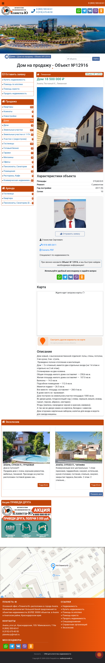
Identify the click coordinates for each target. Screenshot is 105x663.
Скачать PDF (47, 250)
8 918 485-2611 (48, 245)
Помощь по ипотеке (72, 612)
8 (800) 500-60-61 (96, 3)
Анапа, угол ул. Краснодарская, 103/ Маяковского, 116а (29, 625)
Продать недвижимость (74, 618)
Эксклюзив (68, 627)
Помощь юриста (70, 615)
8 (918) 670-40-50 (44, 12)
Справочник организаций (75, 624)
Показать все (96, 494)
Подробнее (43, 485)
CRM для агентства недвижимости (57, 654)
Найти (96, 59)
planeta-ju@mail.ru (11, 634)
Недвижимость (70, 606)
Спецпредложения (72, 621)
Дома (12, 56)
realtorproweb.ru (66, 658)
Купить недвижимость (73, 609)
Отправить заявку (70, 234)
